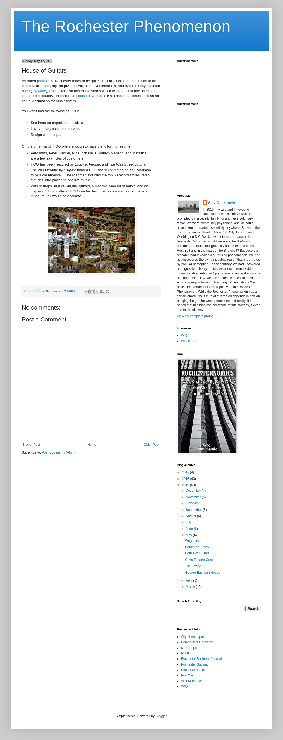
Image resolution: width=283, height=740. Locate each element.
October (192, 503)
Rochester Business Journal (201, 659)
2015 (186, 485)
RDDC (185, 653)
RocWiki (187, 675)
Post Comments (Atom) (59, 452)
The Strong (193, 566)
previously (45, 81)
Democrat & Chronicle (197, 642)
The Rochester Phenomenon (126, 26)
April (189, 580)
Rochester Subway (194, 664)
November (194, 497)
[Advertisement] (220, 79)
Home (92, 445)
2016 (186, 479)
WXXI (185, 336)
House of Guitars (89, 96)
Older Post (151, 445)
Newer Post (31, 445)
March (191, 587)
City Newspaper (192, 637)
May (189, 535)
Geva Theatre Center (200, 560)
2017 (186, 472)
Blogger (161, 716)
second (110, 170)
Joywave (39, 91)
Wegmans (192, 541)
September (194, 510)
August (191, 516)
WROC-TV (188, 341)
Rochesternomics (193, 670)
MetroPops (189, 648)
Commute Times (197, 547)
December (194, 490)
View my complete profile (195, 316)
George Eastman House (202, 572)
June (190, 529)
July (189, 522)
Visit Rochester (192, 681)
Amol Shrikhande (221, 202)
